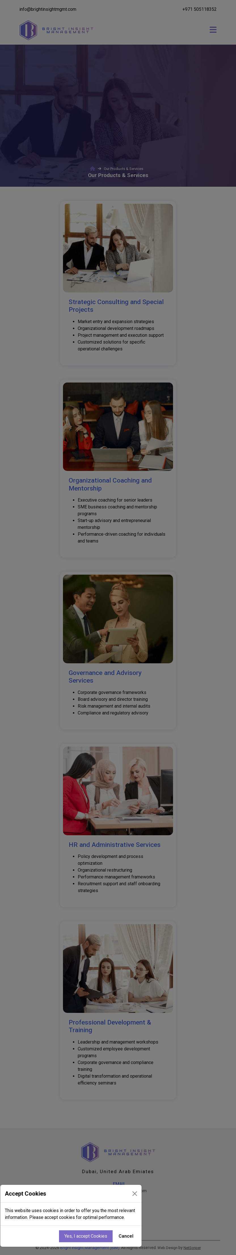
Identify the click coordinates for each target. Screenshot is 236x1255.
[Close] (134, 1193)
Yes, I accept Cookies (85, 1236)
